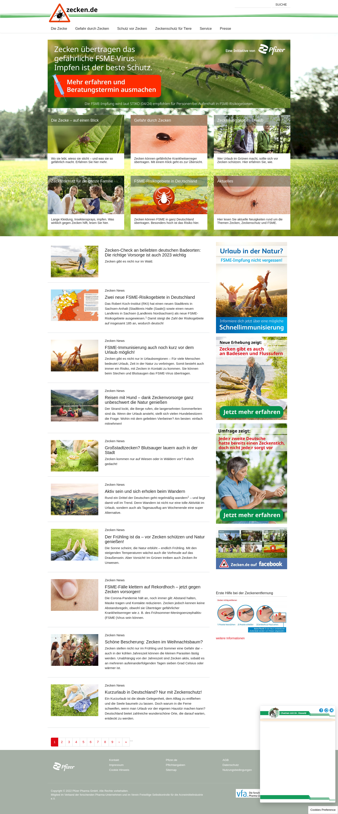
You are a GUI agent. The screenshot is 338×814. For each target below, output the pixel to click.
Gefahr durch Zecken (92, 28)
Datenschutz (230, 765)
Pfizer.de (171, 760)
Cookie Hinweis (119, 770)
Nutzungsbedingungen (237, 770)
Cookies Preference (323, 809)
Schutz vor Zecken (132, 28)
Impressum (116, 765)
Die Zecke (60, 28)
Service (205, 28)
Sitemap (171, 770)
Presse (225, 28)
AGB (225, 760)
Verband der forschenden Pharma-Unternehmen (93, 794)
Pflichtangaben (175, 765)
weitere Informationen (230, 638)
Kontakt (114, 760)
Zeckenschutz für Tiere (173, 28)
